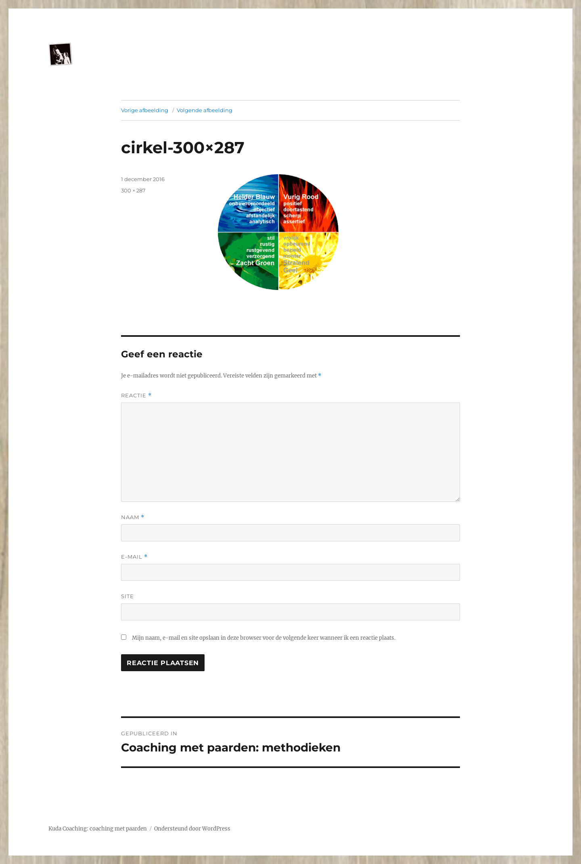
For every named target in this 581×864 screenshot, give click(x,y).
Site (127, 596)
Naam (132, 517)
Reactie (136, 395)
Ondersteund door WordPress (192, 828)
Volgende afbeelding (204, 110)
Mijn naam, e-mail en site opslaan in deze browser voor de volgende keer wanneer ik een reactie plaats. (263, 637)
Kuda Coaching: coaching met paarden (97, 828)
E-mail (134, 556)
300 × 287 (133, 190)
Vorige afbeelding (144, 110)
